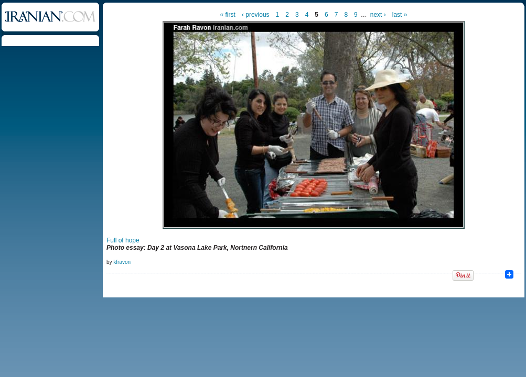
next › (378, 14)
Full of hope (122, 240)
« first (227, 14)
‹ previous (256, 14)
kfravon (122, 262)
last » (399, 14)
